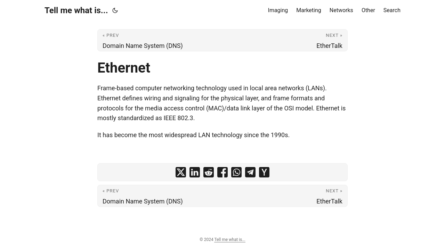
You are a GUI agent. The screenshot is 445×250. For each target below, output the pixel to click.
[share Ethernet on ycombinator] (264, 172)
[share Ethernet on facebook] (222, 172)
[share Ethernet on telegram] (250, 172)
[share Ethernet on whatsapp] (236, 172)
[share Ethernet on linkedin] (194, 172)
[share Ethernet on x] (181, 172)
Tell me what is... (76, 10)
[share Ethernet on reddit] (208, 172)
